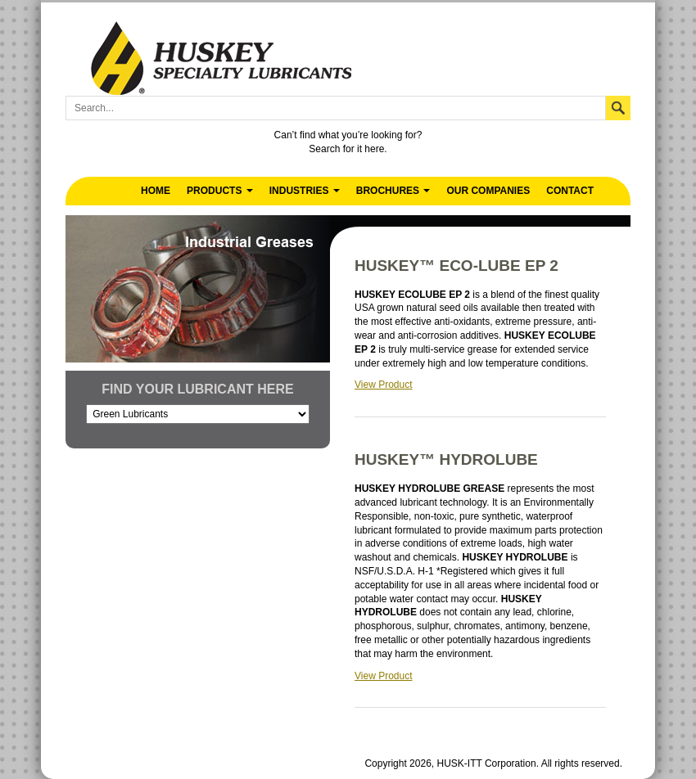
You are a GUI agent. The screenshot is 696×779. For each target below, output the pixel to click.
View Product (383, 384)
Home (155, 190)
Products (220, 190)
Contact (570, 190)
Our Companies (488, 190)
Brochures (393, 190)
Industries (304, 190)
